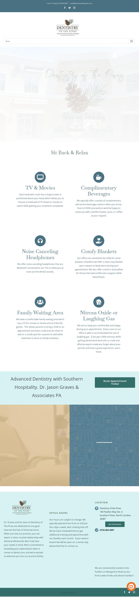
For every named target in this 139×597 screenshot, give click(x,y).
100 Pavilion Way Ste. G (111, 512)
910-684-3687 (63, 3)
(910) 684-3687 (107, 530)
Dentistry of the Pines (110, 508)
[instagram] (134, 593)
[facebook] (125, 593)
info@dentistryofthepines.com (81, 3)
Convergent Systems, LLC (69, 593)
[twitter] (129, 593)
